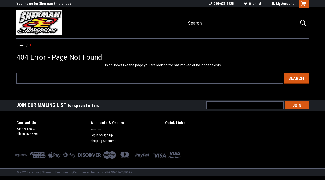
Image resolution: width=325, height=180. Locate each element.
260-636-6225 (220, 4)
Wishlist (252, 4)
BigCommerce (79, 172)
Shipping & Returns (103, 141)
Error (33, 45)
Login (94, 135)
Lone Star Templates (118, 172)
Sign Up (107, 135)
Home (20, 45)
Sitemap (47, 172)
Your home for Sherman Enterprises (43, 4)
